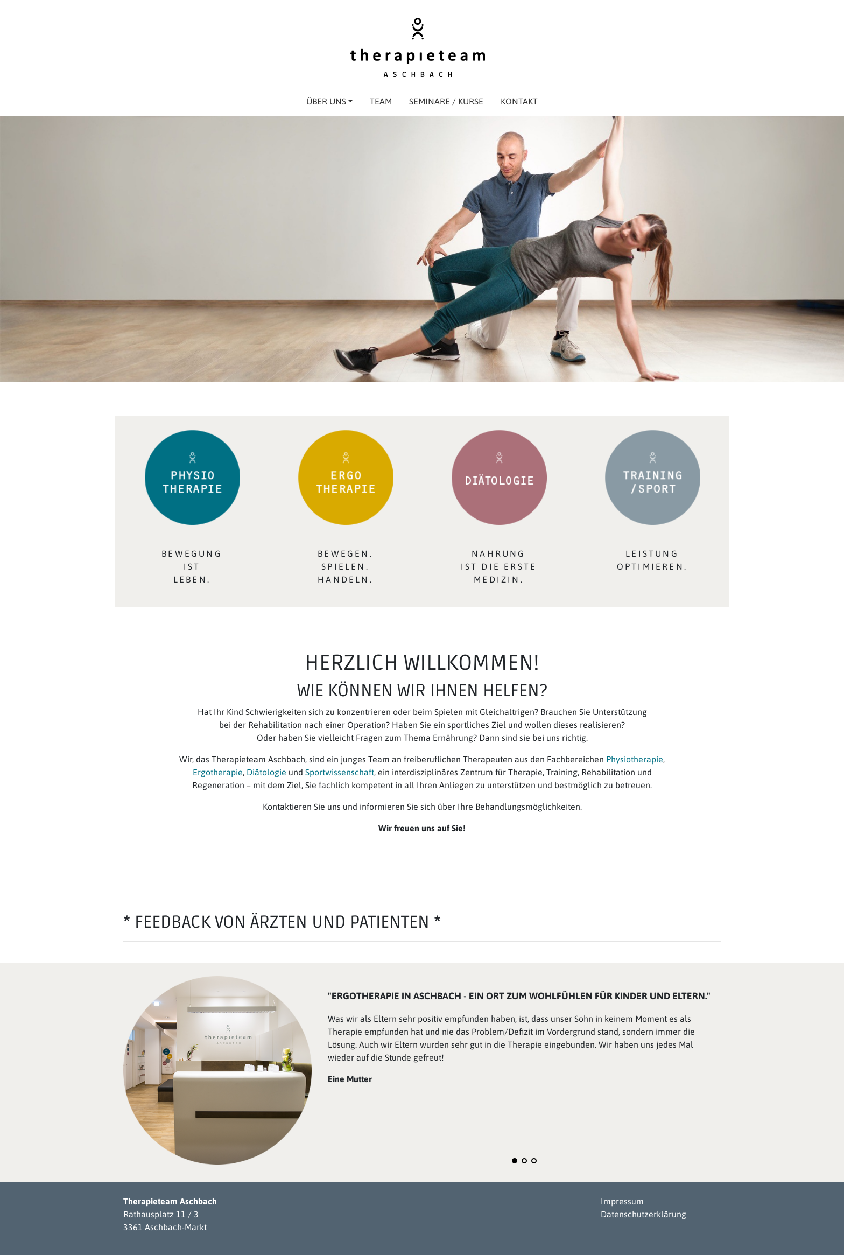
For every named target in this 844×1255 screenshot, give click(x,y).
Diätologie (268, 772)
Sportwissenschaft (339, 772)
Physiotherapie (634, 759)
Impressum (622, 1201)
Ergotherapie (218, 772)
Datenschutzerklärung (643, 1214)
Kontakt (519, 101)
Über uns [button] (329, 101)
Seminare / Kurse (446, 101)
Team (381, 101)
